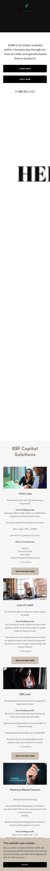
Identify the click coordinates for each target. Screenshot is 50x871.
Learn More (25, 68)
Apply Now (25, 79)
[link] (25, 2)
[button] (25, 561)
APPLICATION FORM (25, 571)
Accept (25, 865)
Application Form (25, 756)
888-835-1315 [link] (26, 91)
